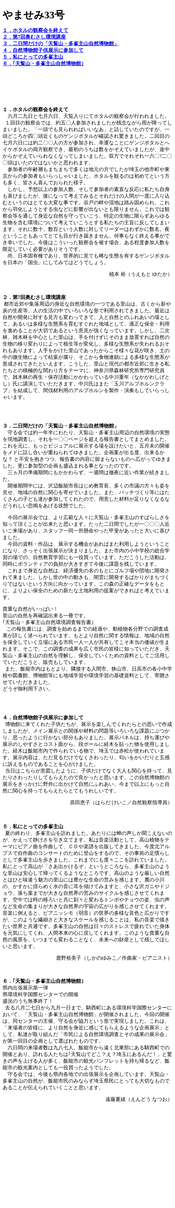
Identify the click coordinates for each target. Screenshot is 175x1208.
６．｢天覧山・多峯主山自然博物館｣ (43, 63)
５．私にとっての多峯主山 (33, 57)
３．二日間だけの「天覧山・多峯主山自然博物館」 (61, 43)
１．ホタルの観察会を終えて (35, 30)
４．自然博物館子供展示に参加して (43, 50)
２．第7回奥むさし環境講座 (34, 37)
